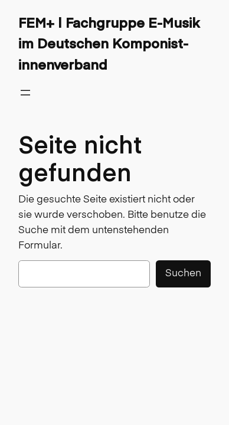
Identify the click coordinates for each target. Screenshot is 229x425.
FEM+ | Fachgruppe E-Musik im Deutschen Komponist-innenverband (108, 43)
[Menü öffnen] (25, 93)
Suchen (183, 274)
